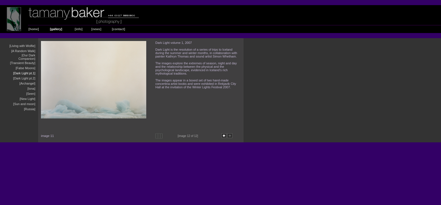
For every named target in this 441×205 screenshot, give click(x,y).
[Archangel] (27, 83)
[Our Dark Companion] (26, 57)
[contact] (118, 29)
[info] (79, 29)
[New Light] (27, 99)
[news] (96, 29)
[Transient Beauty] (22, 63)
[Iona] (31, 88)
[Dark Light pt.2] (24, 78)
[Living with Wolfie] (22, 46)
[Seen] (30, 93)
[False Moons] (25, 68)
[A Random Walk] (23, 51)
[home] (33, 29)
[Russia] (29, 109)
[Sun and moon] (24, 104)
